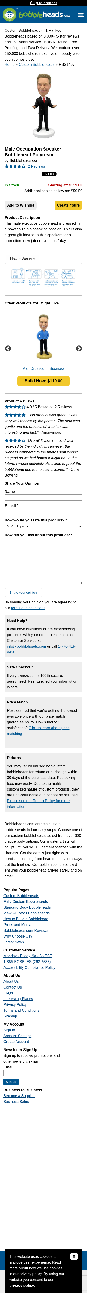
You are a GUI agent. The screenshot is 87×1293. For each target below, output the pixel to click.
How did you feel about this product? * (38, 535)
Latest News (13, 942)
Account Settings (17, 1036)
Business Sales (16, 1102)
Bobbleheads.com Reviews (25, 930)
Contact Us (12, 987)
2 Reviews (36, 166)
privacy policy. (22, 1285)
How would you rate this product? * (36, 520)
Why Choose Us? (17, 936)
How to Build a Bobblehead (25, 919)
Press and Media (17, 925)
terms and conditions (28, 608)
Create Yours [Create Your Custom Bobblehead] (68, 205)
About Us (11, 981)
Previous (8, 348)
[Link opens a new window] (81, 15)
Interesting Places (18, 999)
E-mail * (11, 506)
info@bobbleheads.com (26, 646)
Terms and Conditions (21, 1010)
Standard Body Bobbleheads (27, 907)
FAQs (8, 993)
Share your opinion (23, 592)
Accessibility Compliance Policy (29, 968)
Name (10, 491)
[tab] (22, 259)
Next (78, 348)
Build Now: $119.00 (43, 381)
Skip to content (43, 3)
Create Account (16, 1042)
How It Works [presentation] (22, 259)
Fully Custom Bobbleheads (25, 902)
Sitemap (10, 1016)
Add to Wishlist (20, 205)
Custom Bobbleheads (37, 64)
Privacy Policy (15, 1005)
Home (10, 64)
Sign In (9, 1030)
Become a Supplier (19, 1096)
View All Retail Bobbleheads (26, 913)
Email (8, 1067)
